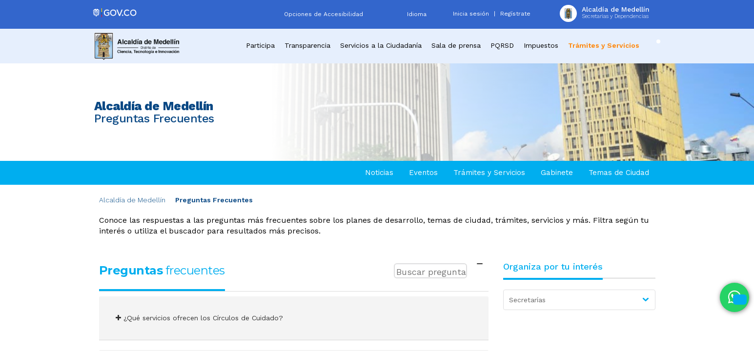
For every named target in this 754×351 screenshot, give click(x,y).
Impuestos (541, 45)
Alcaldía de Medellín (132, 200)
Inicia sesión (471, 13)
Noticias (379, 172)
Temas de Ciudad (619, 172)
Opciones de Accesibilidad (323, 14)
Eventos (423, 172)
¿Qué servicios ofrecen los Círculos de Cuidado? (199, 318)
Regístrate (515, 13)
